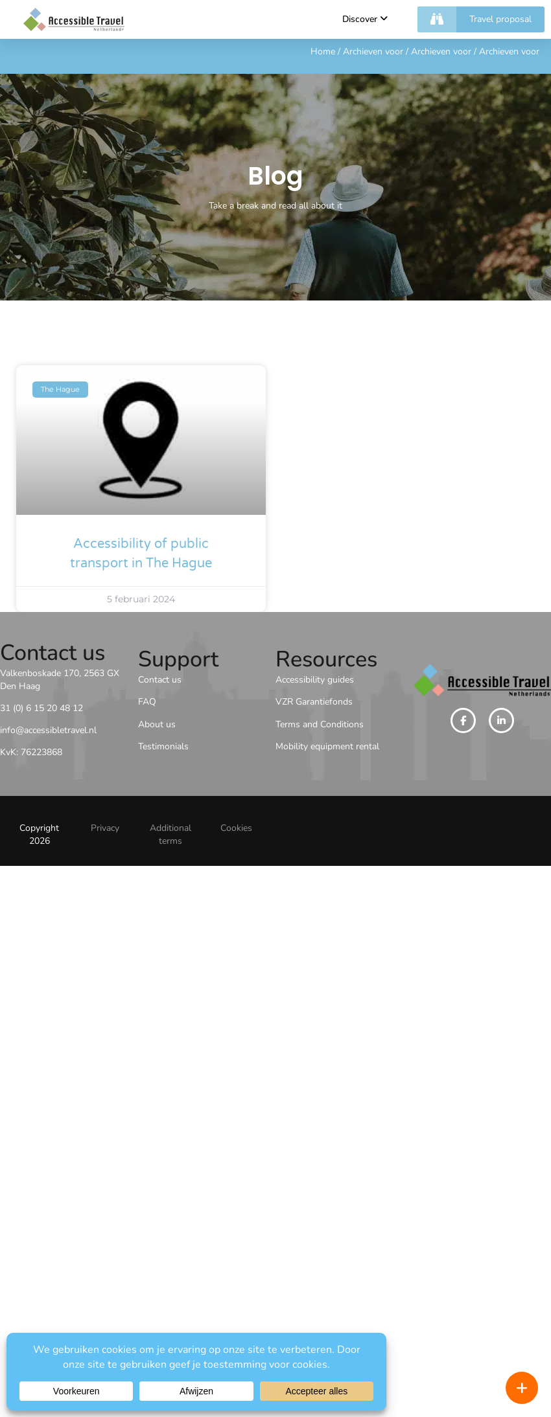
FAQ (147, 702)
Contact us (160, 680)
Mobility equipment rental (327, 746)
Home (323, 51)
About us (157, 724)
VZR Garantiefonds (314, 702)
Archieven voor (373, 51)
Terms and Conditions (320, 724)
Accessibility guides (315, 680)
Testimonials (163, 746)
